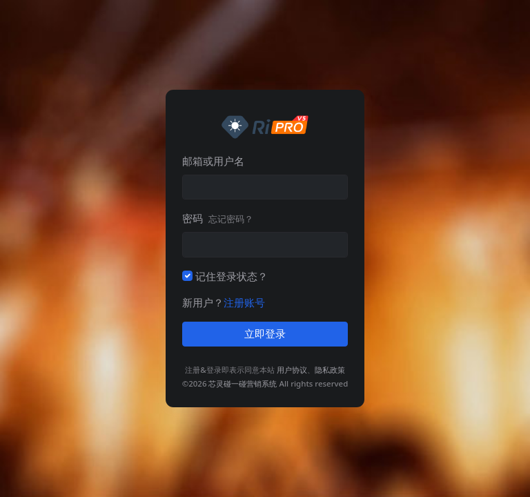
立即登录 (265, 334)
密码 (217, 218)
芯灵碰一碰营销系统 (242, 383)
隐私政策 (330, 369)
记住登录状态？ (231, 276)
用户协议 (292, 369)
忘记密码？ (230, 219)
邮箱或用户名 (213, 161)
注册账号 (244, 302)
